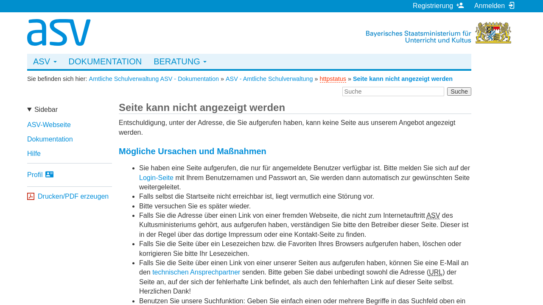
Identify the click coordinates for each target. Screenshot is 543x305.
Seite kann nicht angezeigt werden (403, 78)
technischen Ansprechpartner (196, 272)
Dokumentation (105, 61)
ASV (45, 61)
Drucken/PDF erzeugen (73, 196)
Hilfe (34, 153)
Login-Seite (156, 177)
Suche (459, 91)
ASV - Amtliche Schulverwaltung (269, 78)
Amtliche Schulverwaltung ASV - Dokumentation (154, 78)
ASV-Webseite (49, 124)
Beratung (180, 61)
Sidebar (46, 109)
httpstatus (333, 78)
